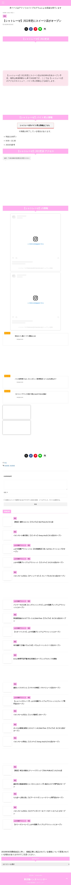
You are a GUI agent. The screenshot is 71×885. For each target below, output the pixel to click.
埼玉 (5, 462)
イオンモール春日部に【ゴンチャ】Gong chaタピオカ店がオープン (38, 535)
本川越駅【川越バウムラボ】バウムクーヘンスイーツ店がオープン (38, 645)
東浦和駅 (12, 465)
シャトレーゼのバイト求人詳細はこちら (34, 125)
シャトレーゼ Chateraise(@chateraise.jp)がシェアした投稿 (35, 268)
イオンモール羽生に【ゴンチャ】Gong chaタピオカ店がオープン (38, 741)
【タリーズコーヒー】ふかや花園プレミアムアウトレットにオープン (39, 824)
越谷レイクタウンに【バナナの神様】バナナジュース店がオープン (38, 687)
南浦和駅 (7, 465)
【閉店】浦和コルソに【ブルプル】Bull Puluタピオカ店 (34, 522)
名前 (6, 492)
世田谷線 (31, 875)
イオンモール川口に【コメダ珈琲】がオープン (30, 714)
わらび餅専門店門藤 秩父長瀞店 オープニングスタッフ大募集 (36, 658)
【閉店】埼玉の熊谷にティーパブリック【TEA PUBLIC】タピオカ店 (39, 770)
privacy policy (38, 875)
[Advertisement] (35, 100)
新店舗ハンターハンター (35, 879)
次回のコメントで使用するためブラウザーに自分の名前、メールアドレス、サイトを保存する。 (33, 499)
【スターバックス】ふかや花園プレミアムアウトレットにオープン (38, 631)
